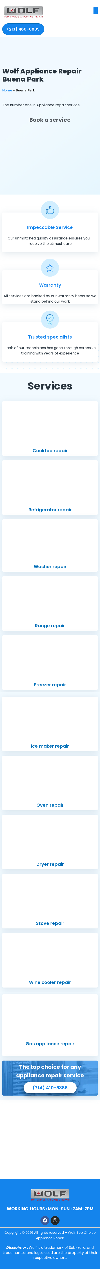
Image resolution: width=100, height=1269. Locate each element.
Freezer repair (50, 685)
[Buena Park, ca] (50, 1139)
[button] (95, 10)
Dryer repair (50, 864)
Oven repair (50, 805)
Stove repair (50, 923)
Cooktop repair (50, 450)
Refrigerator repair (50, 510)
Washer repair (50, 566)
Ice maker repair (50, 746)
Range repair (50, 625)
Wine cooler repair (50, 982)
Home (7, 90)
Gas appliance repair (50, 1044)
